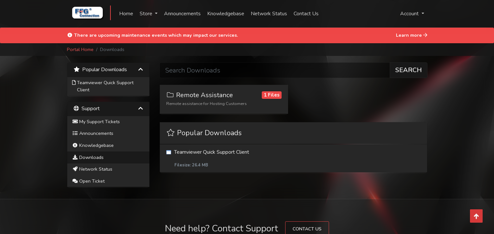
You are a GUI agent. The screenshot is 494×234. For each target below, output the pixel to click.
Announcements (182, 13)
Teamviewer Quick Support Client (293, 158)
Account (410, 13)
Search (408, 70)
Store (147, 13)
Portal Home (80, 49)
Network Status (269, 13)
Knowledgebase (225, 13)
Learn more (411, 35)
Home (126, 13)
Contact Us (306, 13)
